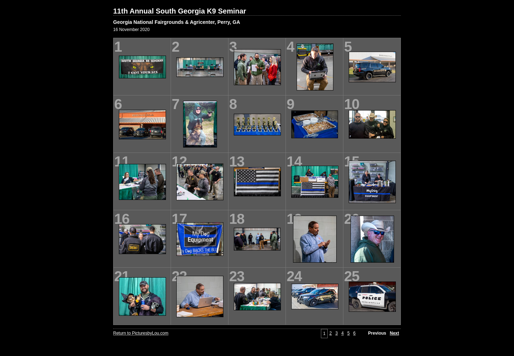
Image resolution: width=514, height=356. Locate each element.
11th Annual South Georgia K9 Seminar (179, 11)
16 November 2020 (131, 29)
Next (394, 333)
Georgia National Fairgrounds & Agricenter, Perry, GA (176, 22)
